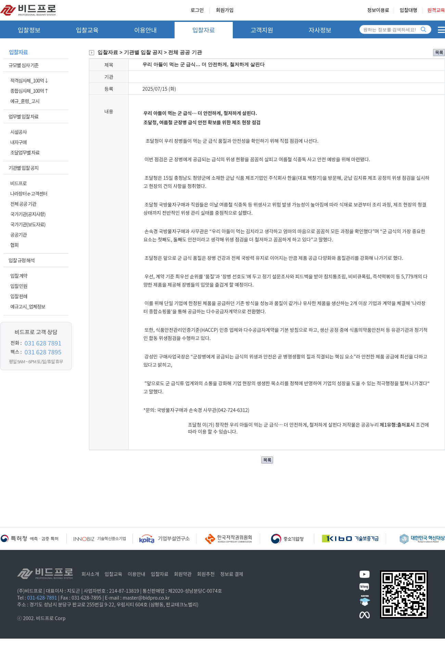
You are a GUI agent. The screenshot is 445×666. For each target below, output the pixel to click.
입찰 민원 (18, 285)
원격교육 (436, 10)
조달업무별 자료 (24, 152)
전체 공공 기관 (23, 203)
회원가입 (225, 10)
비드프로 (18, 183)
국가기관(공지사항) (28, 214)
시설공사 (18, 131)
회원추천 (206, 573)
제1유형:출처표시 (398, 424)
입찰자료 (203, 29)
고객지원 (262, 29)
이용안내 (145, 29)
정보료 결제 (231, 573)
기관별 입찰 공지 (23, 167)
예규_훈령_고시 (24, 101)
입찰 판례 (18, 296)
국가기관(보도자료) (28, 224)
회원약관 (183, 573)
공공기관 (18, 234)
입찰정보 (29, 29)
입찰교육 (87, 29)
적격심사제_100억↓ (29, 80)
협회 (14, 244)
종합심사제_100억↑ (29, 90)
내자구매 (18, 142)
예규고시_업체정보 (27, 306)
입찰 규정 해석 (22, 260)
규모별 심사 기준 (23, 65)
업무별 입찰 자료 (23, 116)
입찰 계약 (18, 275)
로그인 (197, 10)
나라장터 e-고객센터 (28, 193)
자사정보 (320, 29)
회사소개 (90, 573)
